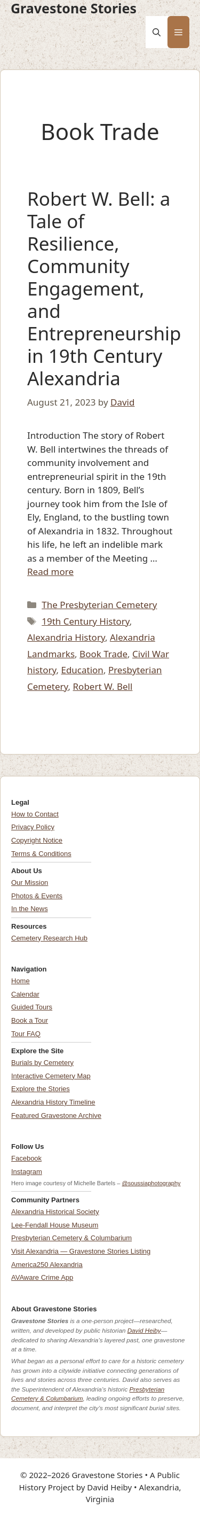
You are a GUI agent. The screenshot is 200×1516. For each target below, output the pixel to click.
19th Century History (86, 621)
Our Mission (29, 882)
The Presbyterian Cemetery (99, 604)
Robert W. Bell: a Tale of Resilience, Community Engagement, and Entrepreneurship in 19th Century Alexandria (104, 288)
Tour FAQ (26, 1034)
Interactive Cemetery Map (51, 1076)
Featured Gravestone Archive (56, 1115)
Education (82, 670)
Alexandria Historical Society (55, 1212)
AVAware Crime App (42, 1277)
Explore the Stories (40, 1089)
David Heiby (144, 1330)
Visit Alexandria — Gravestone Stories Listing (80, 1251)
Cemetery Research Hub (49, 938)
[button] (156, 32)
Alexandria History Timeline (53, 1102)
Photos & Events (36, 896)
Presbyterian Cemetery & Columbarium (71, 1238)
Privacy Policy (32, 827)
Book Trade (103, 654)
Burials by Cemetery (42, 1063)
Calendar (25, 994)
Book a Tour (29, 1020)
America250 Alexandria (47, 1265)
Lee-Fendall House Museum (54, 1225)
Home (20, 981)
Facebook (26, 1158)
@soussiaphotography (151, 1183)
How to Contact (35, 814)
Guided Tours (31, 1007)
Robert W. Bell (103, 686)
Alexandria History (66, 637)
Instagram (26, 1172)
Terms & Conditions (41, 854)
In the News (29, 909)
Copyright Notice (36, 840)
